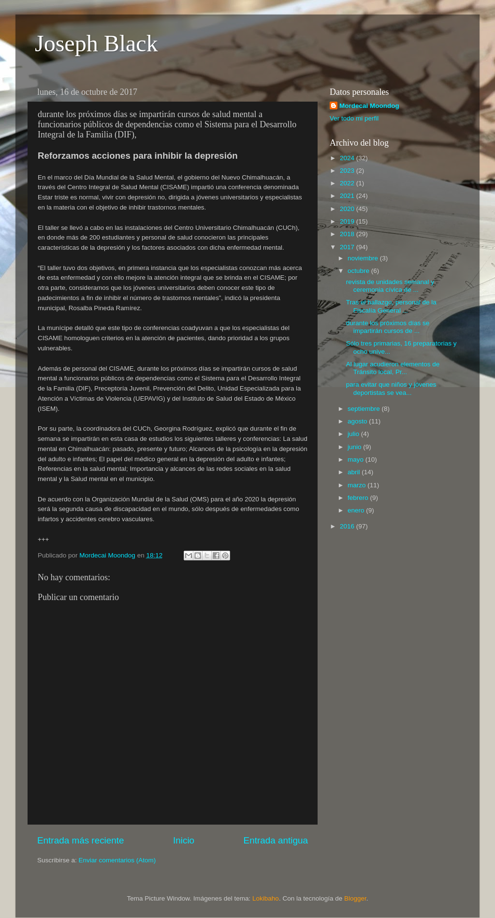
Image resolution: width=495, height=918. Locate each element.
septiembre (365, 408)
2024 (348, 158)
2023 (348, 170)
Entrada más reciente (80, 840)
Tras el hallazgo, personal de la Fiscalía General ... (391, 306)
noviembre (364, 258)
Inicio (183, 840)
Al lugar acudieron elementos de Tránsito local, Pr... (393, 368)
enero (357, 510)
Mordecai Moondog (369, 105)
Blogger (355, 898)
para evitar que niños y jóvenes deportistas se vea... (391, 388)
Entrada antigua (276, 840)
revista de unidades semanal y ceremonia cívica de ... (390, 285)
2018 (348, 234)
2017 (348, 247)
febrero (359, 497)
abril (355, 472)
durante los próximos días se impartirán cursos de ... (388, 326)
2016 (348, 526)
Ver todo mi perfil (354, 118)
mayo (356, 459)
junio (355, 447)
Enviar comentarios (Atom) (117, 860)
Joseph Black (96, 43)
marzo (357, 485)
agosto (358, 421)
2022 (348, 183)
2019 (348, 221)
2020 (348, 208)
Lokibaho (265, 898)
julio (354, 433)
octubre (359, 270)
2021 (348, 195)
